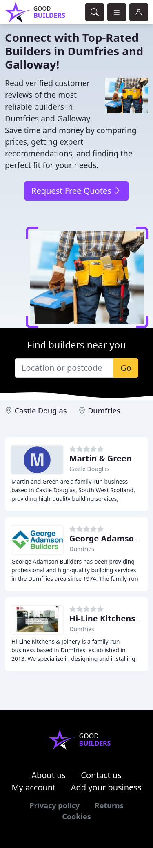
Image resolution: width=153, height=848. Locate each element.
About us (48, 775)
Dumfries (104, 410)
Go (125, 367)
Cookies (76, 816)
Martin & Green (100, 458)
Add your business (106, 787)
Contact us (101, 775)
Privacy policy (54, 805)
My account (33, 787)
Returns (109, 805)
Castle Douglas (41, 410)
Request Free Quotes (76, 190)
